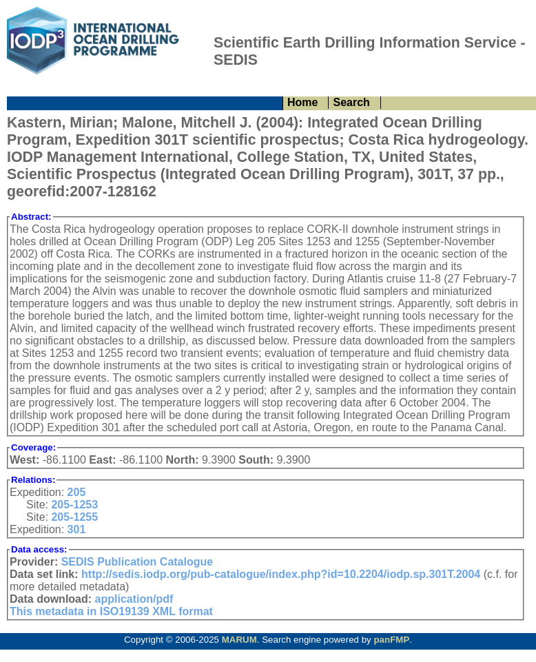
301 (77, 529)
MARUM (239, 639)
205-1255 (74, 517)
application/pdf (134, 599)
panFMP (391, 639)
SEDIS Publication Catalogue (137, 562)
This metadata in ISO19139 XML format (111, 611)
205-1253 (74, 504)
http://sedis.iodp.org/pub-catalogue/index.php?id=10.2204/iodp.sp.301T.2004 (280, 574)
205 (77, 492)
